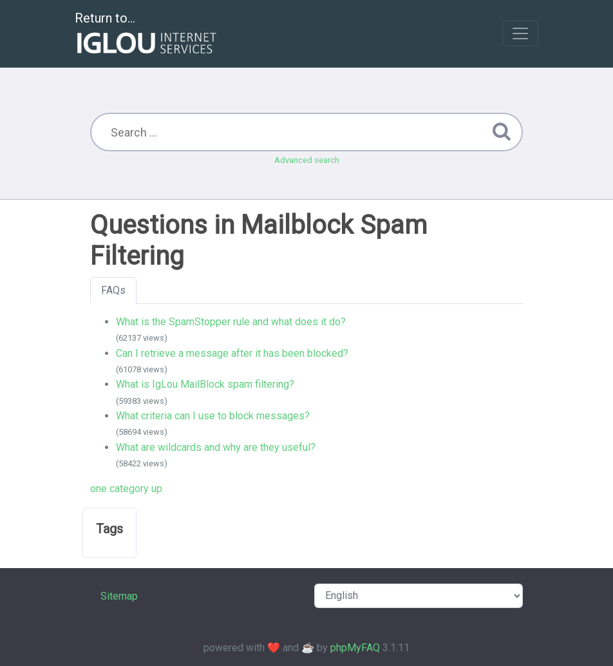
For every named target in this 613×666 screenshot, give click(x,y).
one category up (126, 488)
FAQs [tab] (113, 290)
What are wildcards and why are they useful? (216, 447)
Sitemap (119, 596)
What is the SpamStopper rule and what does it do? (231, 322)
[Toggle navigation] (520, 33)
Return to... (147, 34)
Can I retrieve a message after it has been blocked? (232, 353)
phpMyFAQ (355, 648)
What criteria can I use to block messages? (213, 416)
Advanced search (306, 160)
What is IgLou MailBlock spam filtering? (205, 384)
